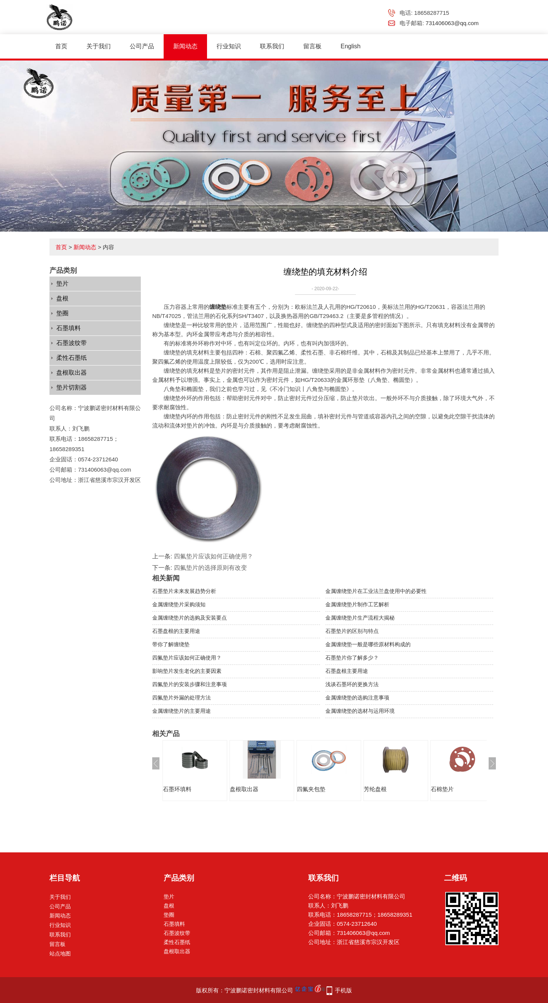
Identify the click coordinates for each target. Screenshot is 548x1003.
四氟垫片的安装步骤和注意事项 (189, 684)
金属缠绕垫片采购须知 (179, 604)
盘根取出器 (71, 372)
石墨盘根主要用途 (346, 671)
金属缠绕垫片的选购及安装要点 (189, 618)
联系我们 (272, 46)
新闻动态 (185, 46)
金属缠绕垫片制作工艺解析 (357, 604)
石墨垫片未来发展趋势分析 (184, 591)
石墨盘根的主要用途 (176, 631)
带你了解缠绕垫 (171, 644)
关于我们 (98, 46)
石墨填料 (68, 328)
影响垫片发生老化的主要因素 (186, 671)
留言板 (312, 46)
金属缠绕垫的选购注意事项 (357, 698)
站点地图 (60, 954)
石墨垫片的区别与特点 (352, 631)
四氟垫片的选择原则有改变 (210, 567)
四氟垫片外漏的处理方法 (181, 698)
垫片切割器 (71, 387)
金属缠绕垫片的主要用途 (181, 711)
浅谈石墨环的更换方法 (352, 684)
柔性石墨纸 (71, 357)
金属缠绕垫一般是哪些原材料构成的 (368, 644)
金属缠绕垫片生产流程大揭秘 (360, 618)
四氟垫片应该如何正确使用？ (213, 556)
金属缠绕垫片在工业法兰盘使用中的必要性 (376, 591)
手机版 (343, 990)
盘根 (62, 298)
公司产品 (142, 46)
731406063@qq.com (452, 23)
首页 (61, 46)
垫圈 (62, 313)
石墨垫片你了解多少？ (352, 658)
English (350, 46)
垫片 (62, 283)
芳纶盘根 (375, 789)
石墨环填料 (177, 789)
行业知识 (229, 46)
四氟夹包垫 (311, 789)
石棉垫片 (442, 789)
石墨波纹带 (71, 343)
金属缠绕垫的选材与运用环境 (360, 711)
